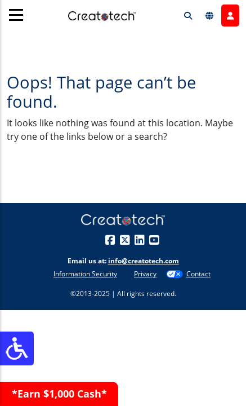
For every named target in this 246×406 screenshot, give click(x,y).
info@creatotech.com (143, 261)
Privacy (145, 274)
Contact (198, 274)
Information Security (85, 274)
